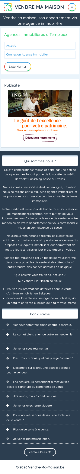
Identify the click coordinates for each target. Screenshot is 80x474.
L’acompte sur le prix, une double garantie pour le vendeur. (38, 370)
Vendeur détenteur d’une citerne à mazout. (42, 324)
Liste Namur (17, 67)
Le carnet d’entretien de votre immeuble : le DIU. (39, 336)
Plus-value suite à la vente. (31, 429)
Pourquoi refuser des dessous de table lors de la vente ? (38, 417)
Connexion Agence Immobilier (27, 54)
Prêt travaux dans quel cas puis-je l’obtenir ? (43, 358)
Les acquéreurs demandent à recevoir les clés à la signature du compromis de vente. (37, 384)
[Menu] (72, 7)
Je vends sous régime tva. (30, 348)
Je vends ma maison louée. (31, 438)
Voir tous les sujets (40, 452)
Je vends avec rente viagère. (32, 405)
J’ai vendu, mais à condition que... (35, 396)
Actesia (11, 45)
